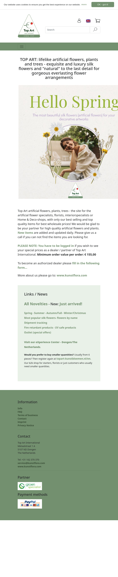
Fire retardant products (38, 327)
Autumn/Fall (54, 313)
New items (25, 233)
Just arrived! (70, 303)
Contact (22, 418)
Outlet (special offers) (37, 332)
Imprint (22, 421)
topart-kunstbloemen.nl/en (73, 358)
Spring (28, 313)
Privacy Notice (26, 425)
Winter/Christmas (75, 313)
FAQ (20, 411)
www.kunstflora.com (72, 275)
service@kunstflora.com (31, 463)
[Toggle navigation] (22, 46)
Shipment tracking (35, 322)
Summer (39, 313)
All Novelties (36, 303)
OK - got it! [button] (102, 4)
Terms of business (28, 415)
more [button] (84, 4)
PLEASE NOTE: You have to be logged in (46, 246)
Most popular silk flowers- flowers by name (50, 318)
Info (20, 408)
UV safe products (65, 327)
